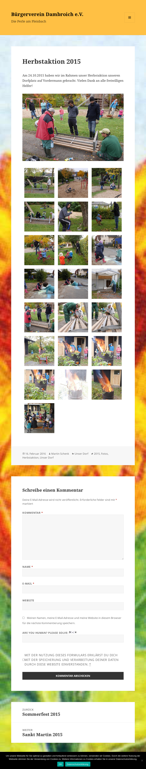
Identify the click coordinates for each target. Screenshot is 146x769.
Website (28, 600)
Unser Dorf (81, 453)
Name (27, 567)
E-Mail (28, 583)
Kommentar (32, 513)
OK (60, 764)
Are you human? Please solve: (72, 636)
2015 (97, 453)
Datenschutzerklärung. (78, 764)
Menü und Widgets (130, 22)
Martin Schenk (60, 453)
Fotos (104, 453)
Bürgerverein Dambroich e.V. (47, 14)
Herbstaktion (30, 457)
